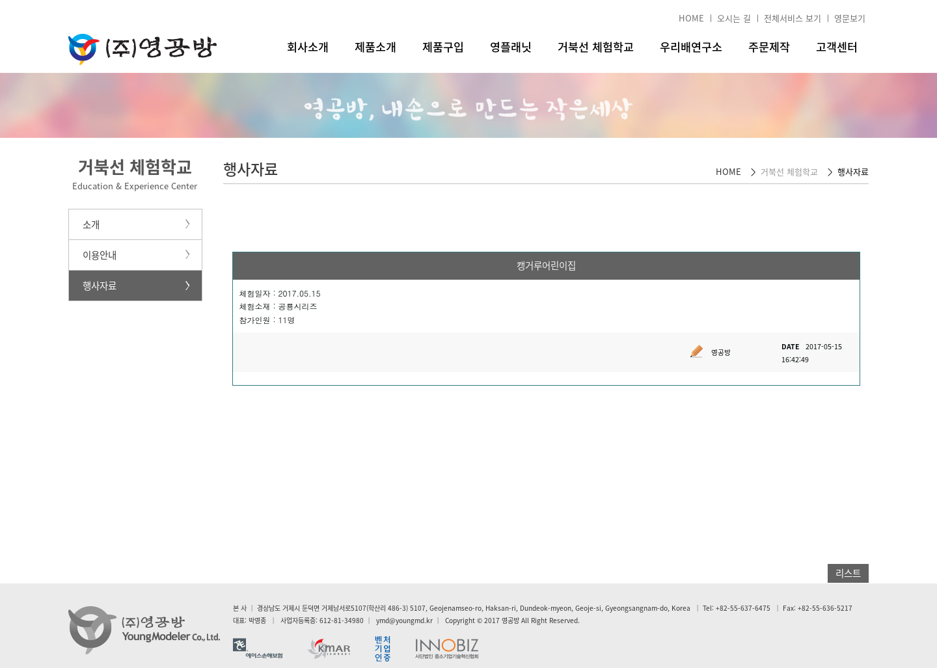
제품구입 (443, 46)
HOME (691, 18)
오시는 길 (734, 18)
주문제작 (769, 46)
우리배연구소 (691, 46)
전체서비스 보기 (792, 18)
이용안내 (99, 255)
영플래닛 (511, 46)
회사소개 (308, 46)
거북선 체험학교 (596, 46)
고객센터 (837, 46)
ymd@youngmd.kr (404, 620)
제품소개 (375, 46)
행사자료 (99, 285)
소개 (91, 224)
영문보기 (849, 18)
